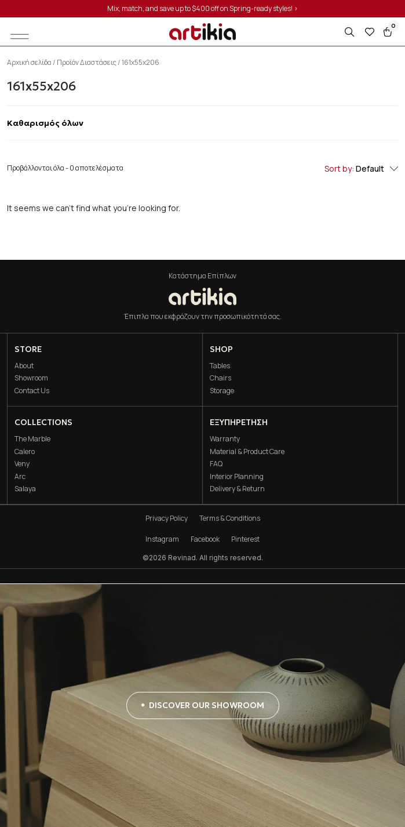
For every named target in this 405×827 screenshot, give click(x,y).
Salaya (25, 489)
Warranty (225, 439)
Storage (222, 391)
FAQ (216, 464)
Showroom (31, 378)
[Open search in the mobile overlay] (350, 32)
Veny (22, 464)
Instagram (162, 539)
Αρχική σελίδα (29, 62)
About (24, 366)
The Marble (32, 439)
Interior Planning (237, 476)
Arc (19, 476)
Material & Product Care (247, 451)
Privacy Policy (166, 518)
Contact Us (31, 391)
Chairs (220, 378)
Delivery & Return (237, 489)
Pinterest (245, 539)
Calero (24, 451)
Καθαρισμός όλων (45, 123)
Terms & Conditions (229, 518)
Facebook (205, 539)
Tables (220, 366)
